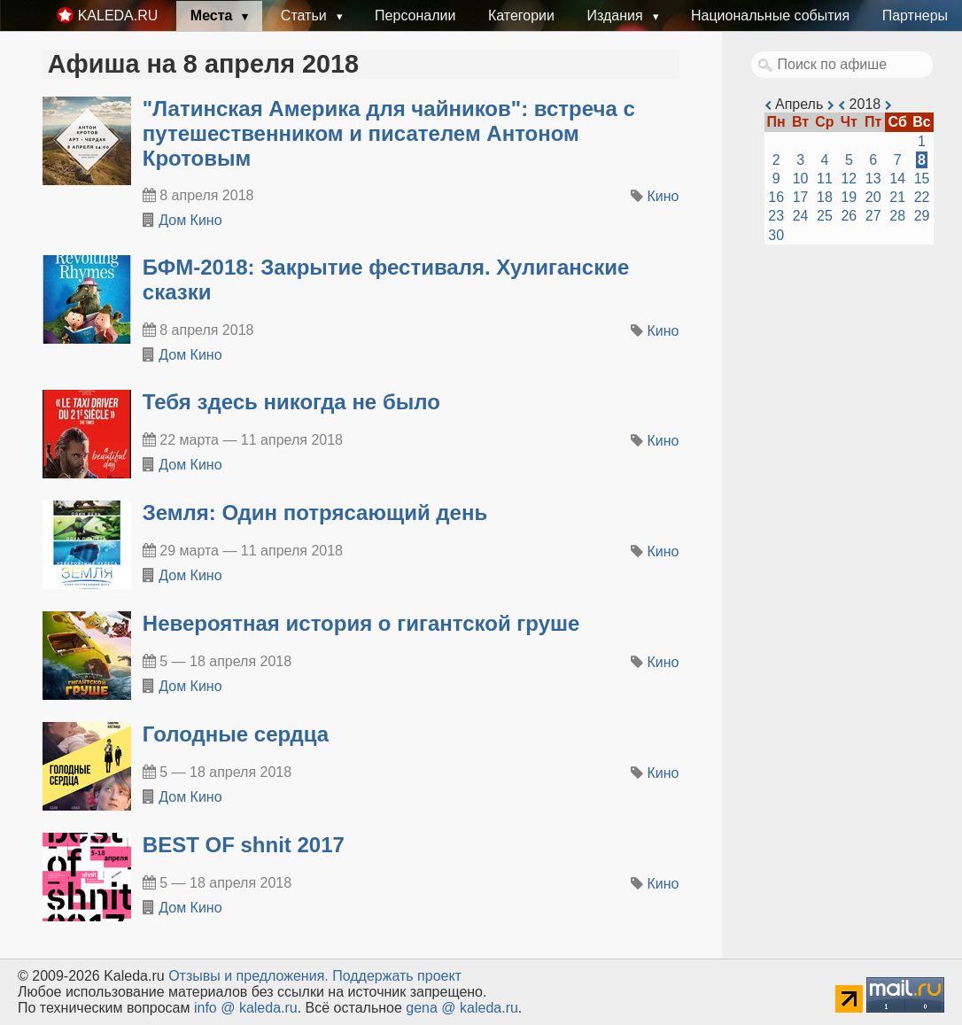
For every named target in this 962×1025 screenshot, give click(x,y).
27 (873, 215)
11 (825, 178)
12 (849, 178)
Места (213, 15)
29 (922, 215)
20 (873, 197)
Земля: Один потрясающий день (315, 512)
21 (897, 197)
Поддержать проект (397, 975)
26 (849, 215)
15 (922, 178)
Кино (663, 196)
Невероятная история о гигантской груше (361, 623)
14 (897, 178)
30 (776, 235)
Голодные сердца (236, 734)
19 (849, 197)
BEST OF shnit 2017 (244, 845)
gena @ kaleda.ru (462, 1007)
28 (897, 215)
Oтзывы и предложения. (248, 975)
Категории (521, 15)
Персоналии (415, 15)
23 (776, 215)
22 (922, 197)
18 (825, 197)
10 (801, 178)
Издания (616, 15)
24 (801, 215)
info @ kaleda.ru (246, 1007)
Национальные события (770, 15)
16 (776, 197)
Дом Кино (190, 220)
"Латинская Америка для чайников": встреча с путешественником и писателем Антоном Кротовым (389, 133)
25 (825, 215)
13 (873, 178)
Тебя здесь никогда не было (291, 402)
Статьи (305, 15)
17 (801, 197)
